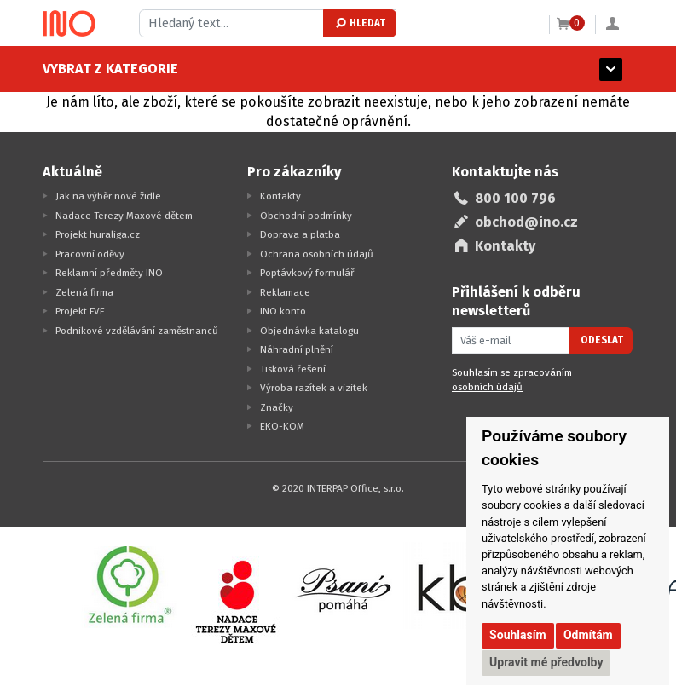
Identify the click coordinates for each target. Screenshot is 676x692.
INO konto (283, 311)
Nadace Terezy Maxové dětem (124, 216)
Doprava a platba (300, 234)
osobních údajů (487, 387)
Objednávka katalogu (309, 331)
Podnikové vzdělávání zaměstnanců (136, 331)
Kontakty (280, 196)
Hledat (359, 23)
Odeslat (602, 340)
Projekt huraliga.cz (97, 234)
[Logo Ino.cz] (69, 23)
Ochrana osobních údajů (316, 254)
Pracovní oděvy (89, 254)
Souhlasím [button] (517, 635)
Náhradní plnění (296, 349)
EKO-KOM (282, 426)
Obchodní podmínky (306, 216)
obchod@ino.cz (526, 222)
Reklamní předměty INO (109, 273)
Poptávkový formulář (307, 273)
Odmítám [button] (588, 635)
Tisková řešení (293, 369)
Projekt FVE (80, 311)
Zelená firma (84, 292)
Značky (276, 407)
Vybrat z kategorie (110, 69)
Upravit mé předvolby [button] (546, 662)
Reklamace (285, 292)
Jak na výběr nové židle (108, 196)
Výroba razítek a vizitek (313, 388)
